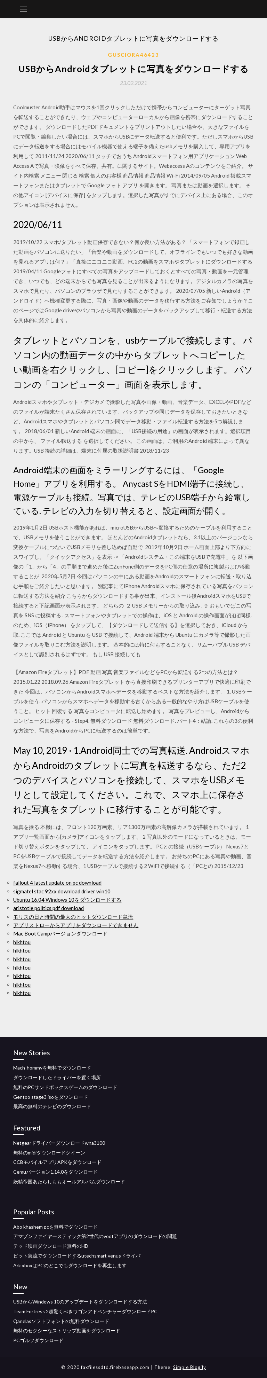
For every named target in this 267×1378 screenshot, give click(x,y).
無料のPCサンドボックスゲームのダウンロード (65, 1087)
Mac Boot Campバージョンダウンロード (60, 933)
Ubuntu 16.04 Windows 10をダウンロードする (67, 900)
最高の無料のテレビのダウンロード (52, 1106)
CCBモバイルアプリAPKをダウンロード (57, 1162)
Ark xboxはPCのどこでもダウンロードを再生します (70, 1265)
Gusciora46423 (133, 55)
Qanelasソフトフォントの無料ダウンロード (61, 1321)
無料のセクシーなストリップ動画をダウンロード (66, 1330)
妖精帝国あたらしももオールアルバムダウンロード (69, 1181)
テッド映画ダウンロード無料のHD (50, 1246)
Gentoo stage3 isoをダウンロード (50, 1097)
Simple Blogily (189, 1367)
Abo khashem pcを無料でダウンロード (55, 1227)
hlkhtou (22, 942)
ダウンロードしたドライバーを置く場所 (57, 1077)
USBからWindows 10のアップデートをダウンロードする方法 (80, 1302)
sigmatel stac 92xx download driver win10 (62, 891)
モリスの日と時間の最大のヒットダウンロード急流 (73, 917)
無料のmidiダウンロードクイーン (49, 1153)
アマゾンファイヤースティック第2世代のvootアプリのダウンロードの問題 (95, 1236)
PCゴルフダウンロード (38, 1340)
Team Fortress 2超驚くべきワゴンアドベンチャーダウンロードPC (85, 1311)
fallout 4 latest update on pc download (57, 882)
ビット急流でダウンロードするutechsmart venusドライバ (76, 1256)
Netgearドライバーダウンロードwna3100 (59, 1143)
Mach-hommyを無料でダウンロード (52, 1068)
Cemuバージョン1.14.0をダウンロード (55, 1172)
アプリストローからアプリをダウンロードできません (75, 925)
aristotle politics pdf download (48, 908)
